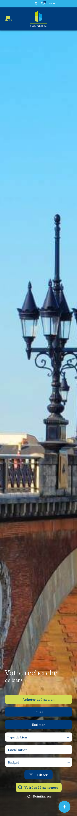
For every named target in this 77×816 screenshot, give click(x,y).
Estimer (38, 733)
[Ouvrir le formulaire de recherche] (38, 783)
